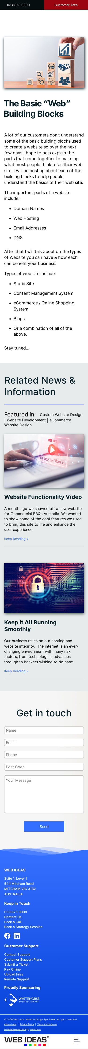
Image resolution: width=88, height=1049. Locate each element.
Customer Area (66, 5)
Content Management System (43, 293)
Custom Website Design (61, 414)
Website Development (26, 420)
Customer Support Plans (23, 959)
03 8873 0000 (18, 5)
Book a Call (12, 922)
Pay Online (12, 969)
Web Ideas (35, 1029)
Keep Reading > (16, 539)
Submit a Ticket (16, 964)
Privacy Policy (27, 1024)
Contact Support (17, 954)
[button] (77, 1042)
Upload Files (13, 974)
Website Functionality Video (43, 496)
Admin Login (10, 1024)
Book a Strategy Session (23, 927)
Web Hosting (26, 218)
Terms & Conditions (47, 1024)
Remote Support (16, 979)
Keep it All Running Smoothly (30, 626)
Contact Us (13, 917)
